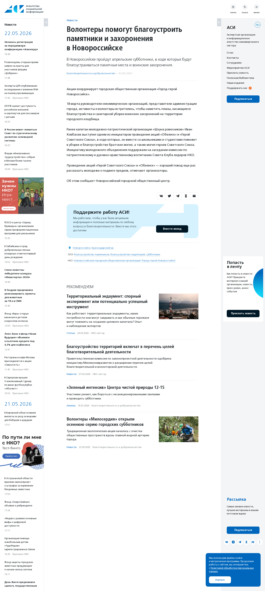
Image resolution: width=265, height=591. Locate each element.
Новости (72, 20)
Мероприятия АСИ (238, 67)
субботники (153, 254)
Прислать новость (238, 72)
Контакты (233, 57)
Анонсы (71, 405)
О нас (230, 52)
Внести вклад (172, 229)
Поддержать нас (237, 87)
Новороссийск (81, 247)
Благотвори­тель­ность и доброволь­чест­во (91, 73)
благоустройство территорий (127, 254)
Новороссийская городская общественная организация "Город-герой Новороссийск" (125, 260)
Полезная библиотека (240, 77)
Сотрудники (234, 62)
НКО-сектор (98, 333)
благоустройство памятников (91, 254)
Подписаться (243, 99)
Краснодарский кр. (103, 247)
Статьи (71, 333)
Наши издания (235, 82)
